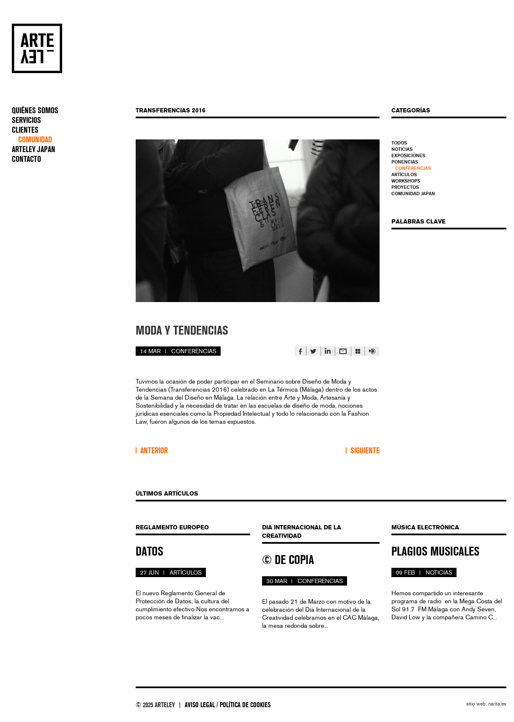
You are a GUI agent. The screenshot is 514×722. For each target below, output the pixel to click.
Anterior (154, 450)
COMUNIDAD (35, 139)
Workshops (405, 181)
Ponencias (404, 162)
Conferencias (413, 168)
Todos (399, 143)
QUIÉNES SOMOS (35, 110)
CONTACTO (26, 159)
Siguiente (365, 450)
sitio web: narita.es (486, 704)
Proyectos (405, 187)
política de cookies (245, 705)
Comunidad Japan (413, 193)
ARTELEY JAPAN (33, 149)
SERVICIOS (26, 120)
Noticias (402, 149)
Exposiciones (408, 155)
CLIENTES (25, 130)
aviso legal (200, 705)
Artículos (404, 174)
